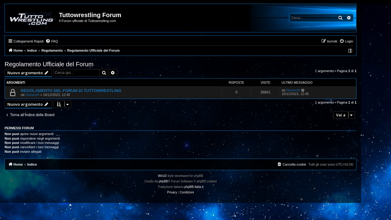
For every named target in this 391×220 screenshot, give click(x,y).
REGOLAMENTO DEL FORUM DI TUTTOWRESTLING (86, 90)
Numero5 (47, 95)
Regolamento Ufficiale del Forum (64, 64)
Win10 (177, 176)
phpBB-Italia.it (208, 187)
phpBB (178, 181)
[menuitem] (66, 41)
